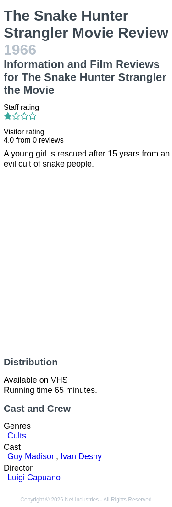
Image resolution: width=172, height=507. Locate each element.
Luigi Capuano (34, 477)
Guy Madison (31, 456)
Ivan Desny (81, 456)
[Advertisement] (86, 263)
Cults (16, 435)
